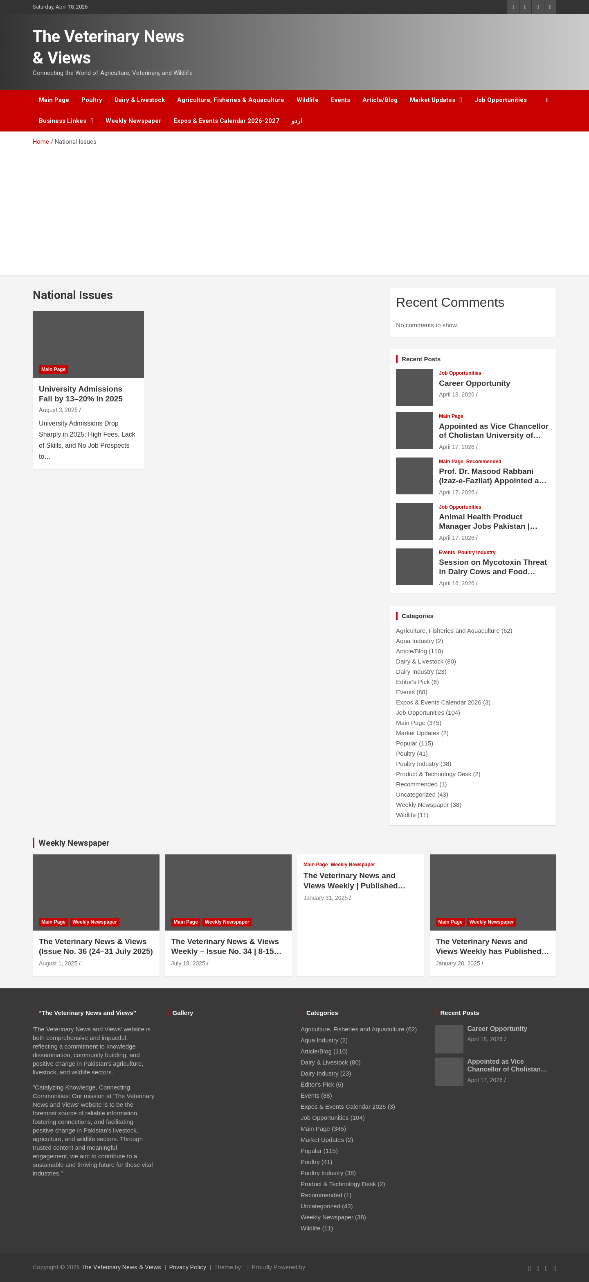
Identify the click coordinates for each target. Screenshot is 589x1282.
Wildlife (308, 100)
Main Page (54, 100)
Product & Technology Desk (433, 773)
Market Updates (432, 100)
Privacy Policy (187, 1267)
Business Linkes (62, 121)
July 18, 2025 (188, 963)
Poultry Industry (477, 552)
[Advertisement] (294, 207)
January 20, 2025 (458, 963)
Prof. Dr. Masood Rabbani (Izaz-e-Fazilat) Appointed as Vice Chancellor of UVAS (491, 480)
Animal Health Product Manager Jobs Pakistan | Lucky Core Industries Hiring (492, 526)
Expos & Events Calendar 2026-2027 (226, 121)
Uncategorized (416, 794)
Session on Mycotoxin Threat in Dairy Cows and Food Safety (493, 571)
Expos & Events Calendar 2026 (438, 702)
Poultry (91, 100)
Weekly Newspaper (133, 121)
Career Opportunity (474, 383)
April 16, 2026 (456, 583)
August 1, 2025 (58, 963)
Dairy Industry (415, 671)
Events (340, 100)
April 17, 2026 (456, 447)
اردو (297, 121)
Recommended (483, 461)
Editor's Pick (412, 681)
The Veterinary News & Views (121, 1267)
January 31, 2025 (325, 898)
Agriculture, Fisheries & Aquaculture (230, 100)
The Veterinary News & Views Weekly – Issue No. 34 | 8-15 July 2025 (225, 951)
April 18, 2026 (456, 394)
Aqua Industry (415, 640)
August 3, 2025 (58, 410)
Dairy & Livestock (140, 100)
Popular (406, 743)
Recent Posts (421, 359)
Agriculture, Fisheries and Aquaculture (447, 630)
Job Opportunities (500, 100)
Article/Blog (380, 100)
